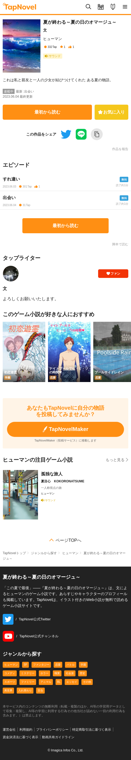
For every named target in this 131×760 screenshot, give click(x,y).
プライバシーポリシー (52, 729)
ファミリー (28, 681)
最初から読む (47, 112)
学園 (83, 664)
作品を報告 (120, 149)
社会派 (70, 673)
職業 (57, 673)
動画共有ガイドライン (58, 737)
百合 (40, 690)
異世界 (8, 690)
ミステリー (28, 673)
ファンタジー (41, 664)
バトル (71, 664)
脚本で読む (120, 244)
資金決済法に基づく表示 (20, 737)
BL (58, 681)
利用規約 (25, 729)
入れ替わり (25, 690)
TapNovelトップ (14, 553)
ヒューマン (52, 39)
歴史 (82, 673)
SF (25, 664)
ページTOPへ (69, 540)
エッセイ (71, 681)
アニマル (45, 681)
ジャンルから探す (44, 553)
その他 (87, 681)
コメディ (9, 673)
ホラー (44, 673)
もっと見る (117, 460)
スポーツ (9, 681)
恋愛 (58, 664)
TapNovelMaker (65, 429)
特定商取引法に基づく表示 (91, 729)
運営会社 (9, 729)
